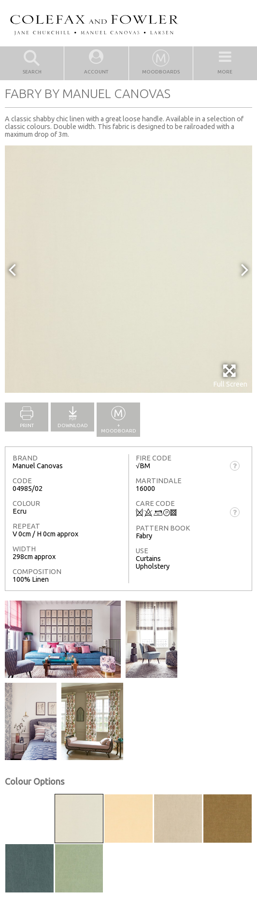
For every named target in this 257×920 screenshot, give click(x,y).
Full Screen (230, 375)
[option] (128, 269)
